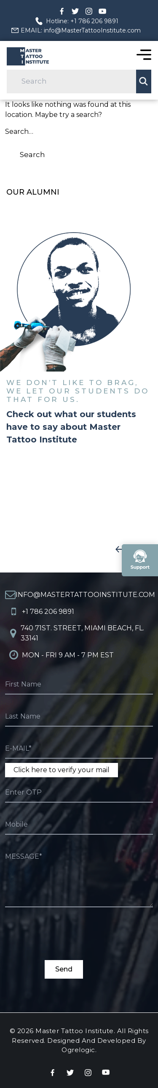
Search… (19, 132)
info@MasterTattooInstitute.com (85, 595)
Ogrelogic (78, 1050)
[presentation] (69, 943)
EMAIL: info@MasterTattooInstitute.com (81, 30)
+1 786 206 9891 (48, 612)
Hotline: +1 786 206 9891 (82, 21)
